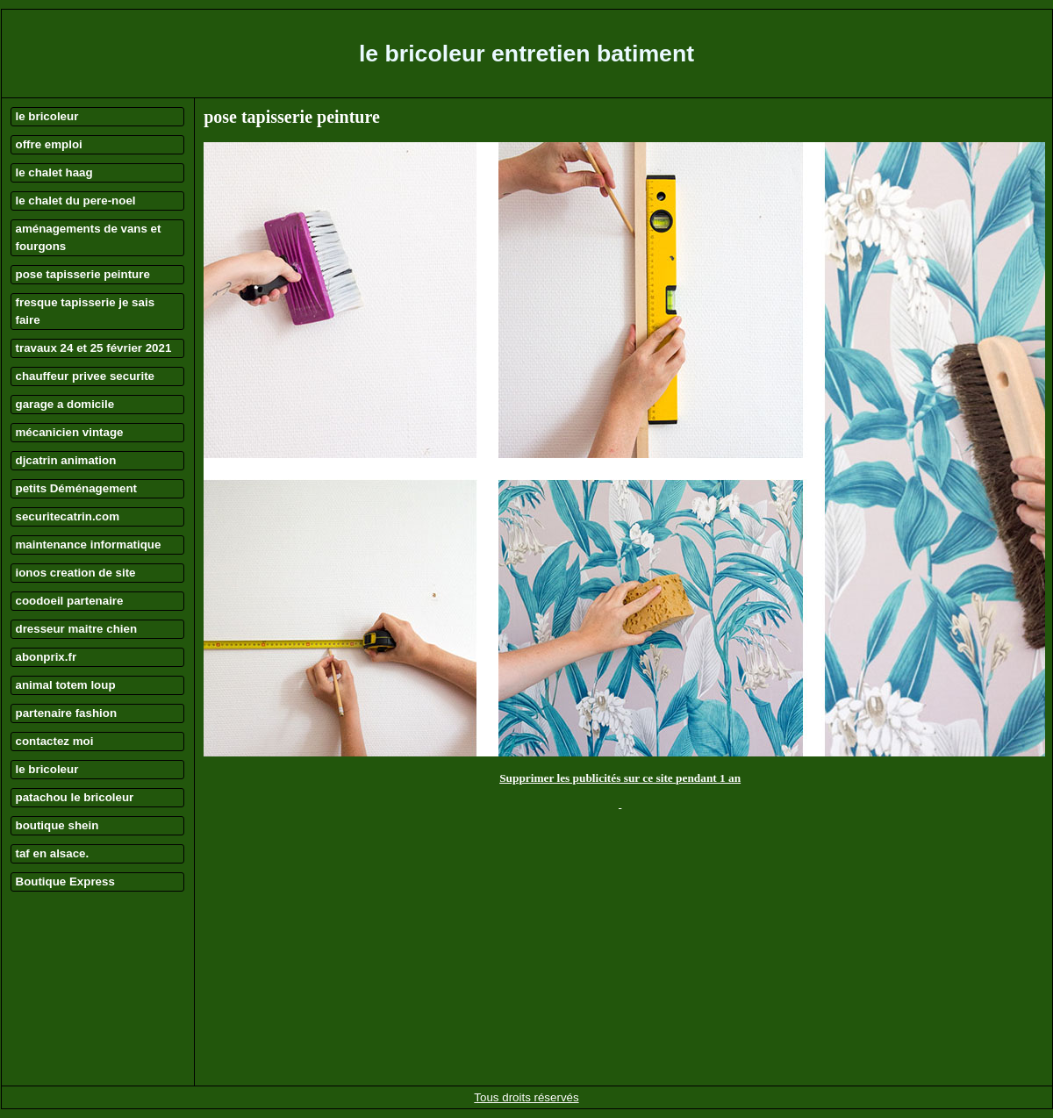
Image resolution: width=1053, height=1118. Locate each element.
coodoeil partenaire (70, 600)
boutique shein (57, 825)
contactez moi (55, 741)
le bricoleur (47, 116)
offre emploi (49, 144)
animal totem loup (66, 685)
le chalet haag (54, 172)
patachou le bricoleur (75, 797)
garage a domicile (65, 404)
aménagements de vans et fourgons (88, 237)
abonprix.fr (46, 656)
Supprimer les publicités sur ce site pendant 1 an (620, 778)
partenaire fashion (67, 713)
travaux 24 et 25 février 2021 (94, 348)
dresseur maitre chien (77, 628)
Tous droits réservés (526, 1097)
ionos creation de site (76, 572)
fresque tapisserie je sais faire (85, 311)
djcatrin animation (66, 460)
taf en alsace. (53, 853)
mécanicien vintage (70, 432)
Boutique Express (65, 881)
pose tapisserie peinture (83, 274)
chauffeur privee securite (85, 376)
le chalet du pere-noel (76, 200)
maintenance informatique (88, 544)
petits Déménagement (77, 488)
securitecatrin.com (68, 516)
